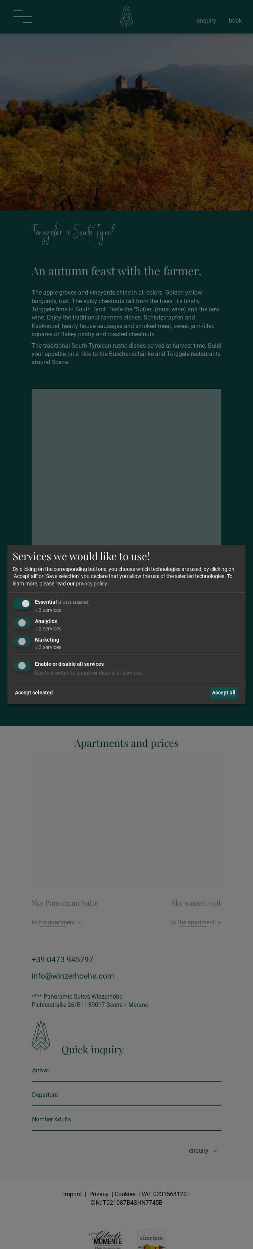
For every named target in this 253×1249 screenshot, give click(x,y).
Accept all (224, 693)
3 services (48, 610)
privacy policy (91, 584)
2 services (48, 629)
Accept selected (34, 693)
